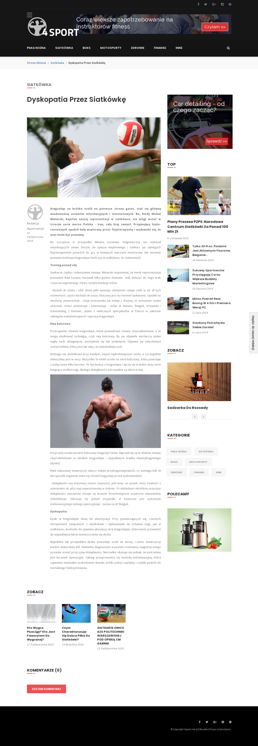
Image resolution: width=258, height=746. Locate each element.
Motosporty (198, 462)
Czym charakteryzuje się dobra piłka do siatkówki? (76, 634)
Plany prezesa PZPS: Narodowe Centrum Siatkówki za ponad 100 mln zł (197, 226)
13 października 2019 (110, 648)
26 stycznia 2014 (202, 288)
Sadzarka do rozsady (187, 407)
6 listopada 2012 (178, 238)
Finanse (199, 472)
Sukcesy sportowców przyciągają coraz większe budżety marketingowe (208, 276)
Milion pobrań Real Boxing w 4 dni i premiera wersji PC (211, 303)
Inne (218, 472)
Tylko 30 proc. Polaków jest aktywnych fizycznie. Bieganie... (211, 250)
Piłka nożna (179, 451)
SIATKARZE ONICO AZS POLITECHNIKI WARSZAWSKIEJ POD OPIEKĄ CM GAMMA (110, 636)
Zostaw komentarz (46, 689)
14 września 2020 (73, 644)
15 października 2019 (35, 236)
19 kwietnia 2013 (203, 260)
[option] (199, 386)
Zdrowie (176, 472)
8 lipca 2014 (200, 332)
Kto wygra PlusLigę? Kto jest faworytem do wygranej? (41, 634)
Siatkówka (57, 63)
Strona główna (36, 63)
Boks (174, 462)
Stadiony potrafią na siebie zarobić (208, 325)
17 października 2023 (40, 644)
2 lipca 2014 (200, 312)
